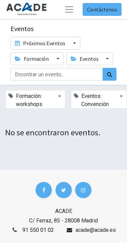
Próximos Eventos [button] (40, 43)
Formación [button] (32, 58)
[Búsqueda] (110, 74)
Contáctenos (102, 9)
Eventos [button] (85, 58)
